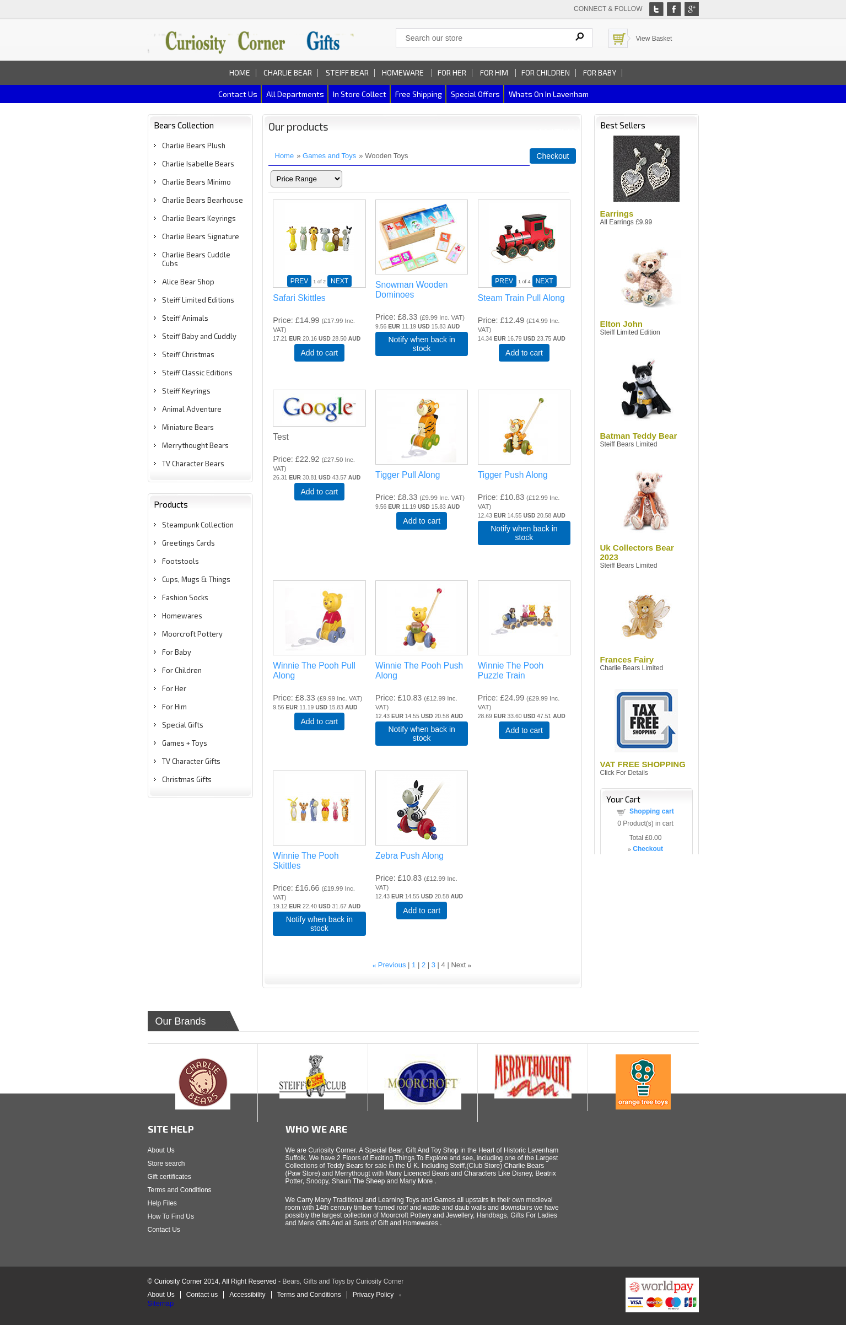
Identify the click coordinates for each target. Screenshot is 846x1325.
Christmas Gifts (187, 779)
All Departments (295, 94)
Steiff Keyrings (186, 390)
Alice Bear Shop (188, 281)
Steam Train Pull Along (521, 298)
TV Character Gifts (191, 761)
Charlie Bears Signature (200, 236)
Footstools (180, 561)
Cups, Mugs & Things (196, 579)
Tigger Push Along (513, 475)
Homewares (182, 615)
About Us (161, 1150)
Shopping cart (651, 811)
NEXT (339, 281)
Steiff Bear (347, 72)
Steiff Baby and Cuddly (199, 336)
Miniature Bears (188, 427)
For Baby (599, 72)
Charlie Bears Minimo (196, 181)
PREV (299, 281)
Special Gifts (182, 724)
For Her (452, 72)
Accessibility (247, 1295)
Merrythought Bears (195, 445)
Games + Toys (184, 743)
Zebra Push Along (409, 855)
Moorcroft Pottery (192, 633)
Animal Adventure (192, 409)
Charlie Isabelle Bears (198, 163)
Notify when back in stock (421, 344)
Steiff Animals (185, 318)
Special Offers (475, 94)
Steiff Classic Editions (197, 372)
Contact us (237, 94)
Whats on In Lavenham (549, 94)
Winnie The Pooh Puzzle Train (510, 670)
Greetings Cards (188, 542)
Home (239, 72)
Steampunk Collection (198, 524)
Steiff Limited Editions (198, 299)
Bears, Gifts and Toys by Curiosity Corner (342, 1281)
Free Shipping (418, 94)
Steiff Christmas (188, 354)
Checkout (552, 156)
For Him (495, 72)
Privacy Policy (373, 1295)
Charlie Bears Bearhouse (202, 200)
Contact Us (164, 1230)
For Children (545, 72)
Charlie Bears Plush (193, 145)
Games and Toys (329, 156)
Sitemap (161, 1303)
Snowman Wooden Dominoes (411, 289)
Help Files (162, 1203)
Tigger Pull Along (407, 475)
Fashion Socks (185, 597)
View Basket (654, 38)
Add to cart (319, 352)
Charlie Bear (287, 72)
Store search (166, 1163)
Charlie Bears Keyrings (199, 218)
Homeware (403, 72)
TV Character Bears (193, 463)
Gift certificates (169, 1177)
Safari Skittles (299, 298)
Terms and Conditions (180, 1190)
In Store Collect (359, 94)
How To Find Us (171, 1216)
